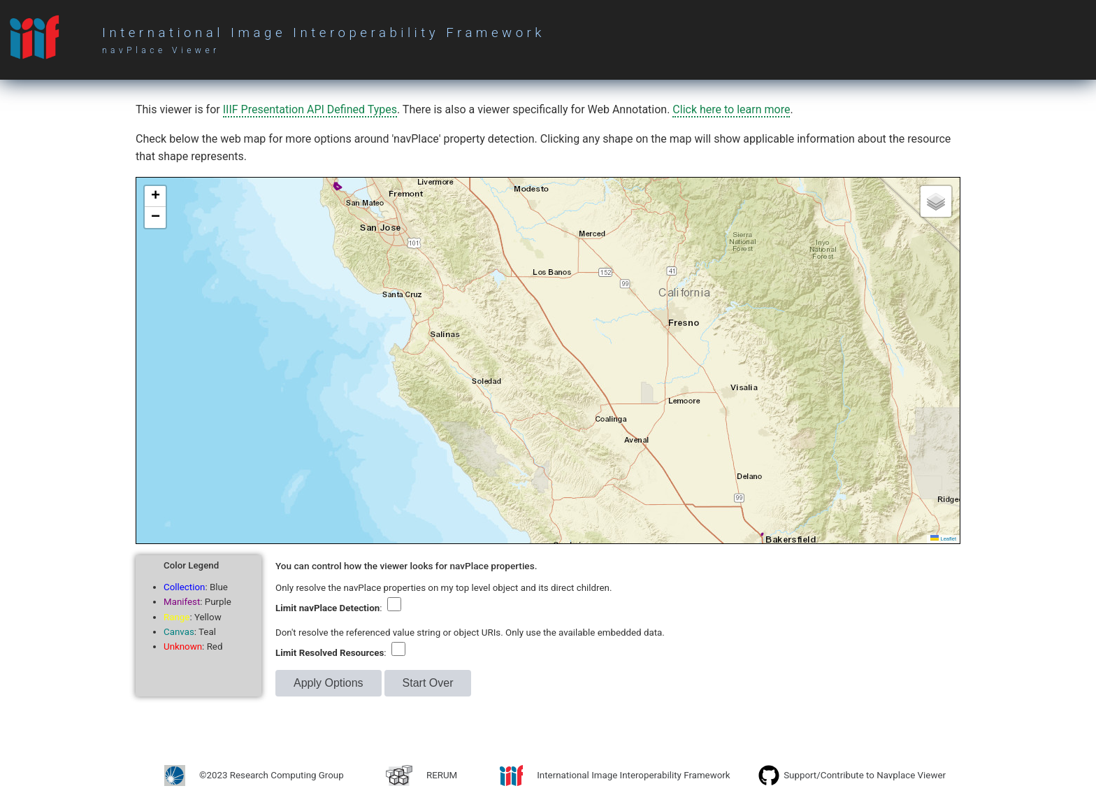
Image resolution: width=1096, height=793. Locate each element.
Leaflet (943, 539)
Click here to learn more (731, 109)
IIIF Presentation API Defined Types (310, 109)
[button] (155, 196)
